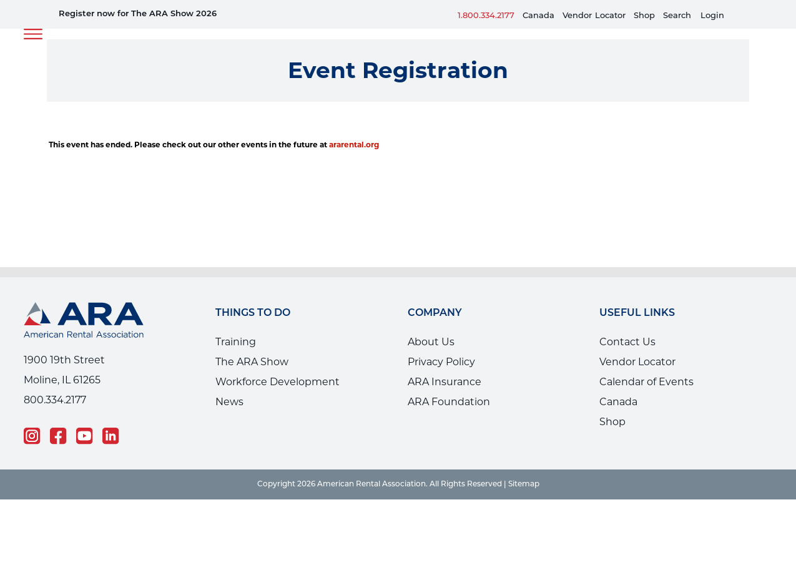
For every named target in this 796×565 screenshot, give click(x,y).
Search (677, 16)
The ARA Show (251, 362)
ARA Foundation (449, 402)
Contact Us (627, 342)
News (229, 402)
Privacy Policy (441, 362)
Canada (538, 16)
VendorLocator (594, 16)
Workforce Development (277, 382)
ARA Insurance (444, 382)
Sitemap (523, 484)
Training (235, 342)
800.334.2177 (55, 400)
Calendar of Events (646, 382)
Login (712, 16)
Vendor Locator (637, 362)
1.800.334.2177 (486, 16)
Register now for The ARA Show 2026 (138, 14)
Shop (644, 16)
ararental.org (354, 144)
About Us (431, 342)
